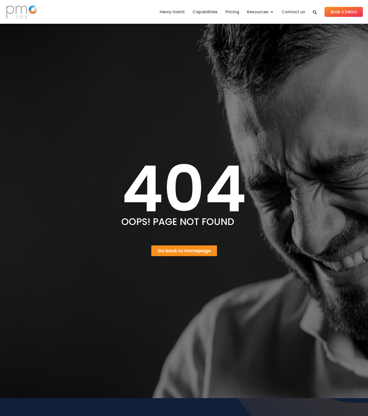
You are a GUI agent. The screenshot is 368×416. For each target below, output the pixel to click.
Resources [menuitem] (258, 12)
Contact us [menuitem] (293, 12)
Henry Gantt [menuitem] (172, 12)
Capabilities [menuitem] (205, 12)
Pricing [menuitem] (232, 12)
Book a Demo (344, 12)
